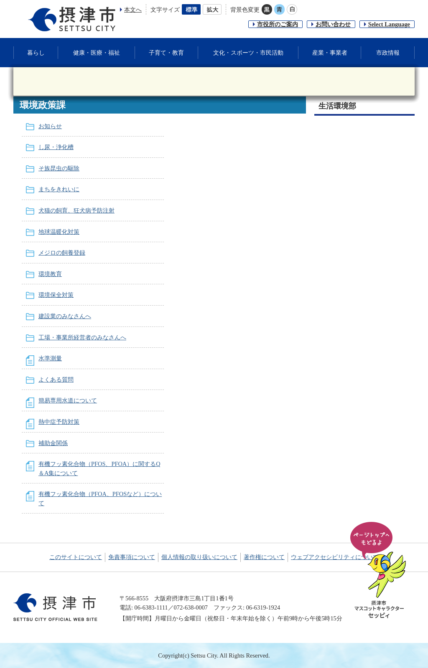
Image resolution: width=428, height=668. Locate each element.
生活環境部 (337, 106)
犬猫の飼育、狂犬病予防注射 (76, 210)
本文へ (133, 9)
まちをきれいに (58, 189)
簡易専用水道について (67, 400)
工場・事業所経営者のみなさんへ (82, 337)
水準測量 (50, 358)
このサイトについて (75, 557)
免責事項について (131, 557)
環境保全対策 (56, 294)
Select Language (389, 24)
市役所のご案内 (277, 24)
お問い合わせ (333, 24)
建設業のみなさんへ (64, 316)
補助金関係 (53, 443)
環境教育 (50, 274)
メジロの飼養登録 (61, 252)
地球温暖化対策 (58, 231)
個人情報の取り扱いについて (199, 557)
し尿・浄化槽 (56, 147)
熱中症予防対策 (58, 421)
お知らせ (50, 126)
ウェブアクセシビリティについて (335, 557)
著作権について (264, 557)
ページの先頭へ (379, 571)
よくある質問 (56, 379)
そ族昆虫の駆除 (58, 168)
